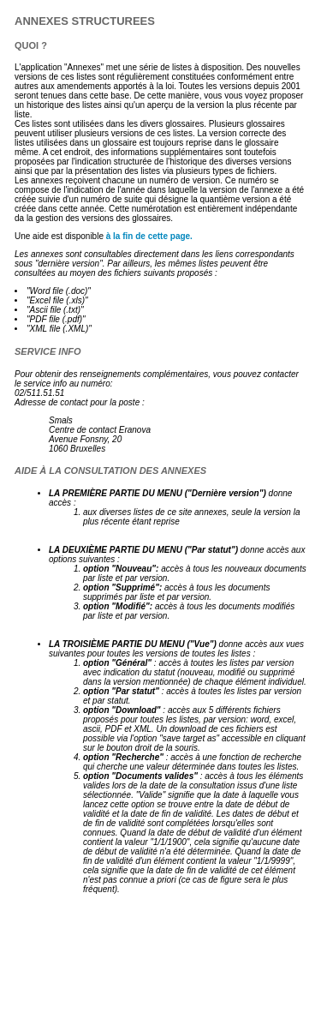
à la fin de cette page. (149, 236)
